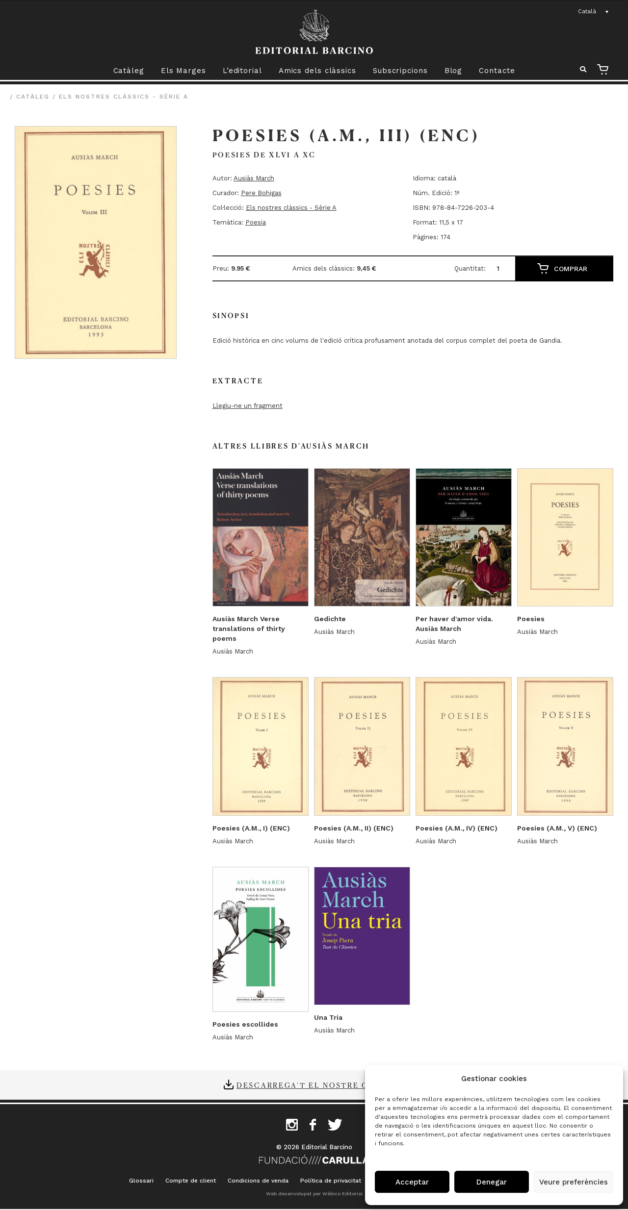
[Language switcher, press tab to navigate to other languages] (593, 11)
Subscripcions (400, 70)
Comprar (570, 269)
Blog (454, 70)
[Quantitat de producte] (501, 268)
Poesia (255, 222)
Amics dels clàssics (317, 70)
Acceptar (412, 1182)
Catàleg (128, 70)
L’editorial (242, 70)
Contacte (497, 70)
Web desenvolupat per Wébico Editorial (314, 1193)
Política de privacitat (330, 1180)
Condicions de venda (258, 1180)
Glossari (141, 1180)
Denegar (491, 1182)
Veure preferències (573, 1182)
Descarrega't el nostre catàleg (320, 1085)
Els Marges (183, 70)
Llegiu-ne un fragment (247, 405)
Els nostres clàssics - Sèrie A (123, 96)
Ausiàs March (254, 178)
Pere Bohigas (261, 193)
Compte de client (190, 1180)
